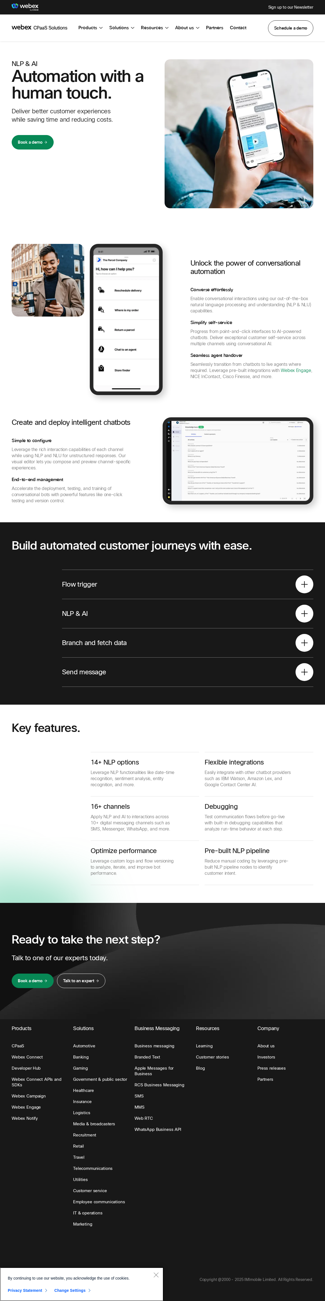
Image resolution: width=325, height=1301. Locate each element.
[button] (291, 28)
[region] (81, 1284)
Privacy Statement (25, 1290)
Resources (154, 28)
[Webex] (25, 7)
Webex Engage (296, 370)
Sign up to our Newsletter (291, 7)
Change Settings (70, 1290)
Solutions (121, 28)
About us (187, 28)
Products (90, 28)
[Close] (156, 1275)
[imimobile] (39, 26)
